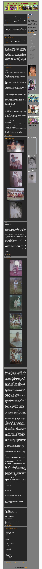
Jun (30, 130)
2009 (29, 135)
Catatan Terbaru (8, 562)
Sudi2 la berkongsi (8, 222)
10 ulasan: (10, 22)
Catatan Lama (23, 562)
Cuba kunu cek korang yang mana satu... (11, 528)
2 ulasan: (10, 64)
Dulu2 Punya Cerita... (8, 258)
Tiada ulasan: (10, 135)
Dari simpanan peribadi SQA (10, 219)
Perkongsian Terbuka (8, 67)
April (30, 132)
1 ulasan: (10, 254)
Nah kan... (6, 14)
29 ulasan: (10, 42)
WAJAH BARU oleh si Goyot (9, 37)
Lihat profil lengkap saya (31, 32)
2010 (29, 129)
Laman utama (16, 562)
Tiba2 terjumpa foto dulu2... (9, 138)
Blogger (26, 567)
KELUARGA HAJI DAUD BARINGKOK (32, 17)
